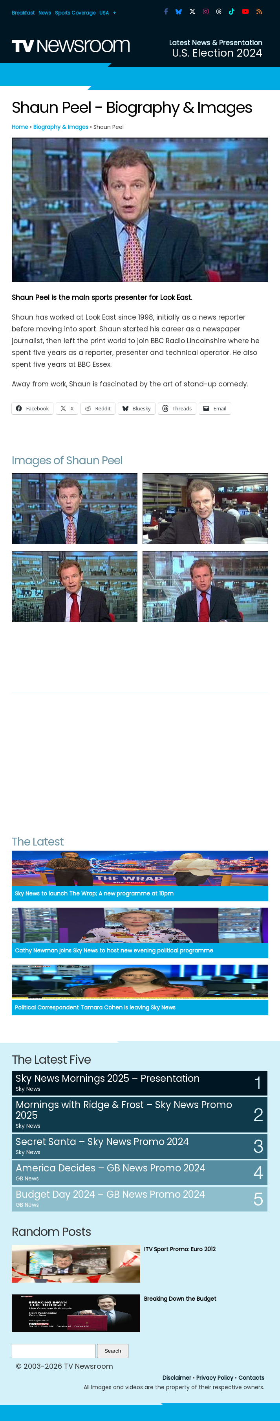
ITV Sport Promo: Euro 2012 (180, 1249)
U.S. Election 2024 (217, 53)
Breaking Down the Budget (180, 1299)
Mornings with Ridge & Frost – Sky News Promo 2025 (124, 1110)
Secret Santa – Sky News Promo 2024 (102, 1141)
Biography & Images (60, 127)
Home (20, 127)
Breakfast (23, 12)
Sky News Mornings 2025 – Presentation (108, 1078)
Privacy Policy (214, 1378)
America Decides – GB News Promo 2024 (110, 1168)
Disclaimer (177, 1378)
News (44, 12)
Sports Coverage (75, 12)
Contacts (251, 1378)
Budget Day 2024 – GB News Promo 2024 (110, 1194)
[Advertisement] (140, 654)
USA (104, 12)
